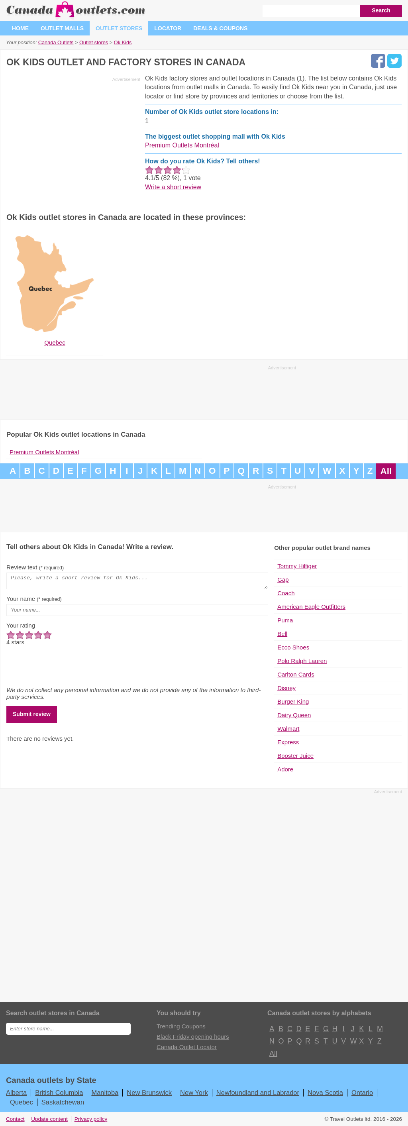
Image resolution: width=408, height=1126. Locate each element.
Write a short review (173, 187)
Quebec (21, 1102)
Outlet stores (119, 28)
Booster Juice (295, 755)
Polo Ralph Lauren (302, 660)
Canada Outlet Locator (187, 1047)
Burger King (293, 701)
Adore (285, 769)
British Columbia (59, 1092)
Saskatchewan (62, 1102)
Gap (282, 579)
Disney (286, 688)
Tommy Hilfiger (297, 566)
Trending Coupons (181, 1026)
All (386, 471)
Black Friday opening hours (193, 1036)
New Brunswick (149, 1092)
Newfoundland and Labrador (257, 1092)
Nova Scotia (325, 1092)
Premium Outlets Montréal (182, 145)
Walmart (288, 728)
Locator (167, 28)
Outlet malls (62, 28)
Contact (15, 1119)
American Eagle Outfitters (311, 606)
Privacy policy (91, 1119)
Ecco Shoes (293, 647)
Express (288, 742)
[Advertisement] (73, 140)
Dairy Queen (294, 715)
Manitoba (104, 1092)
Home (20, 28)
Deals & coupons (220, 28)
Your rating (20, 627)
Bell (282, 633)
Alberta (16, 1092)
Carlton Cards (295, 674)
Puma (285, 620)
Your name (34, 601)
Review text (35, 567)
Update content (49, 1119)
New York (194, 1092)
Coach (285, 593)
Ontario (362, 1092)
